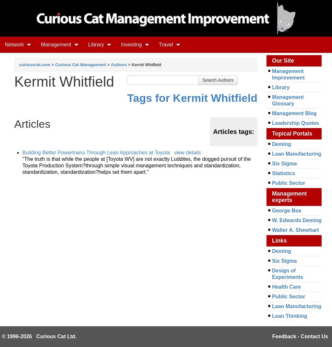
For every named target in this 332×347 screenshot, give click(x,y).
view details (187, 152)
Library (99, 44)
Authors (119, 64)
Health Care (286, 287)
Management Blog (294, 113)
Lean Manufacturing (296, 154)
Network (18, 44)
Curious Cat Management (80, 64)
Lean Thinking (289, 316)
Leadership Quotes (295, 123)
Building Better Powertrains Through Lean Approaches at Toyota (96, 152)
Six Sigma (284, 163)
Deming (281, 144)
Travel (169, 44)
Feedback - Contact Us (300, 336)
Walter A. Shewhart (295, 230)
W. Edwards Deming (297, 220)
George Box (287, 210)
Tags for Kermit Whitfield (192, 98)
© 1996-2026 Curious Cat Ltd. (39, 336)
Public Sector (288, 183)
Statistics (283, 173)
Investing (135, 44)
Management (59, 44)
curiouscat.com (34, 64)
